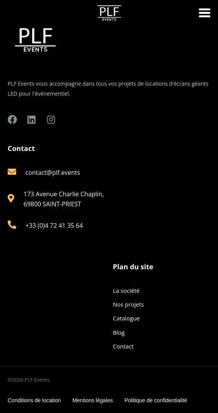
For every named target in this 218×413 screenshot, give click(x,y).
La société (126, 290)
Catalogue (126, 318)
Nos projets (128, 304)
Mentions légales (92, 400)
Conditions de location (34, 400)
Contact (123, 346)
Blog (119, 332)
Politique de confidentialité (155, 400)
